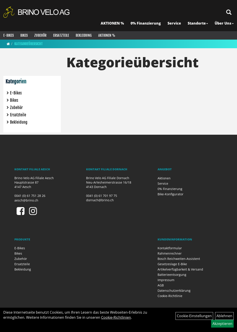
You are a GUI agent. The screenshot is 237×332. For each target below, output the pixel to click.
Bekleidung (84, 35)
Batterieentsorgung (172, 275)
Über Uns (224, 23)
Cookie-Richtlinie (170, 296)
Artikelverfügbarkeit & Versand (180, 269)
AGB (161, 285)
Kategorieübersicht (28, 44)
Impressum (166, 280)
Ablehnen (224, 315)
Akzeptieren (222, 323)
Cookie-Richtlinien (116, 317)
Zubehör (40, 35)
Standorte (198, 23)
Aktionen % (106, 35)
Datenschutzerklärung (174, 290)
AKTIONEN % (112, 23)
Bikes (24, 35)
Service (174, 23)
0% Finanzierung (146, 23)
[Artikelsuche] (228, 12)
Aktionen (164, 178)
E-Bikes (8, 35)
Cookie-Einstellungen (194, 315)
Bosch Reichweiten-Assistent (179, 259)
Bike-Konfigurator (170, 194)
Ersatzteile (61, 35)
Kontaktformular (170, 248)
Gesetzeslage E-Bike (172, 264)
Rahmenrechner (170, 253)
